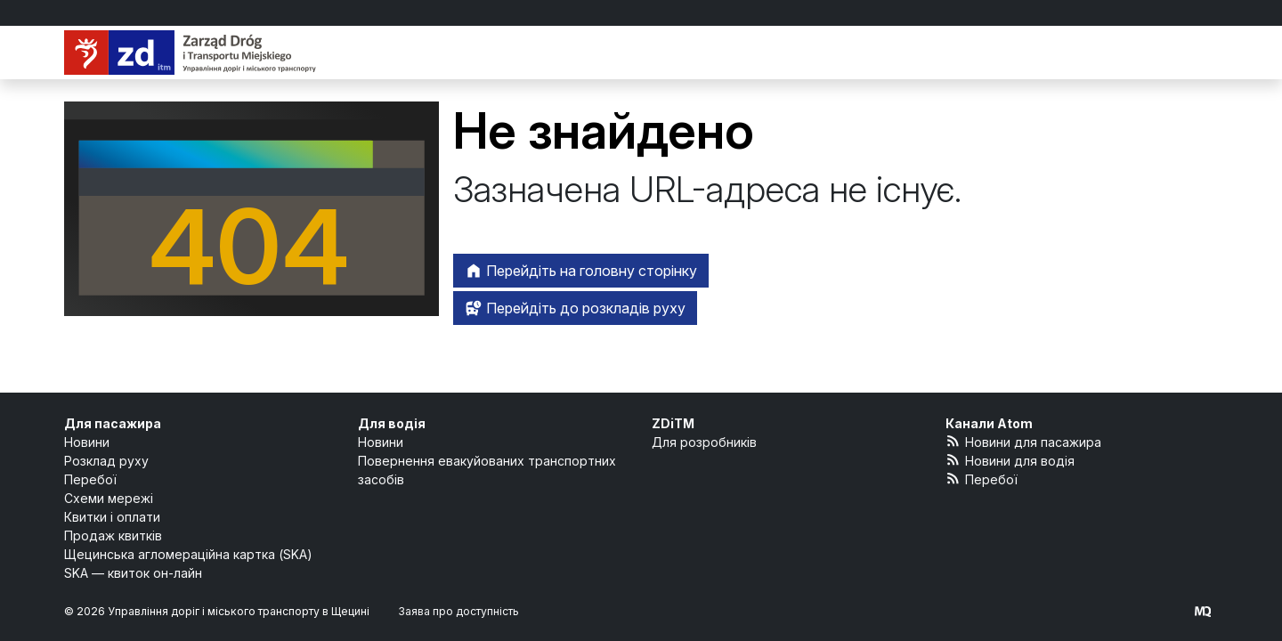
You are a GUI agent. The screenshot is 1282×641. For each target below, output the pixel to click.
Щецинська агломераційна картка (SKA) (188, 554)
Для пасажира (112, 423)
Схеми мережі (108, 498)
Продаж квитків (113, 535)
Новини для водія (1010, 459)
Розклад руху (106, 460)
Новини (87, 442)
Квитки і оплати (112, 516)
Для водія (392, 423)
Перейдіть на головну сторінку (581, 271)
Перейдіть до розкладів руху (575, 308)
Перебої (90, 479)
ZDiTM (673, 423)
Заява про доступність (458, 611)
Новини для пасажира (1023, 441)
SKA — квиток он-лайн (133, 572)
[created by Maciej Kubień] (1203, 611)
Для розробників (704, 442)
